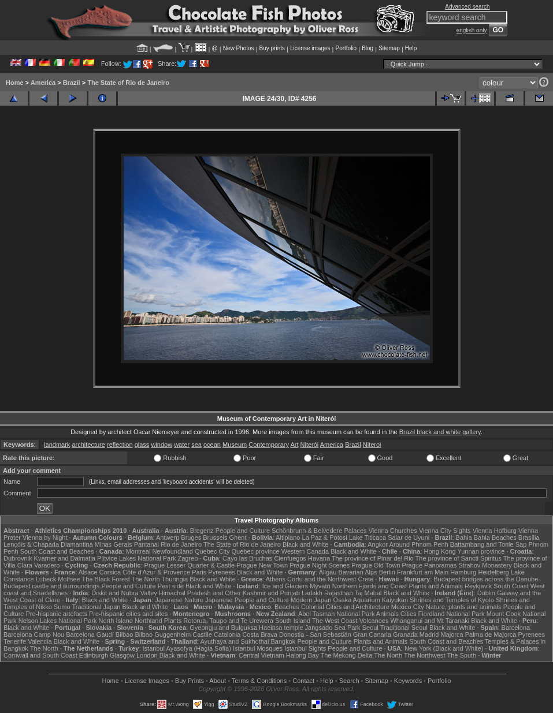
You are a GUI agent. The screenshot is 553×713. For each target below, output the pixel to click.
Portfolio (346, 48)
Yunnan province (480, 551)
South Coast (511, 586)
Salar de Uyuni (408, 537)
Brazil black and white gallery (440, 431)
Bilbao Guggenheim (163, 634)
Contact (303, 680)
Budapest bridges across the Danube (485, 579)
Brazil (71, 82)
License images (310, 48)
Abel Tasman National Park (336, 613)
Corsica (110, 572)
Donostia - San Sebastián (315, 634)
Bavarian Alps (357, 572)
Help (411, 48)
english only (471, 30)
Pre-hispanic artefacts (56, 613)
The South (461, 655)
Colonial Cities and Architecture (345, 606)
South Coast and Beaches (57, 551)
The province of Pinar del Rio (373, 558)
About (217, 680)
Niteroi (372, 444)
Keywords (408, 680)
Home (15, 82)
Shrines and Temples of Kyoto (452, 599)
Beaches (286, 606)
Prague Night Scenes (320, 565)
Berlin (387, 572)
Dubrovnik (17, 558)
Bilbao (124, 634)
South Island (292, 620)
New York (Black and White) (443, 648)
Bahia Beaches (495, 537)
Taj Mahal (367, 592)
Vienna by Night (45, 537)
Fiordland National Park (451, 613)
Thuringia (174, 579)
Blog (367, 48)
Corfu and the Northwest (321, 579)
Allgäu (328, 572)
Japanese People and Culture (247, 599)
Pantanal (146, 544)
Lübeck (46, 579)
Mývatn (320, 586)
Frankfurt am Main (422, 572)
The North (146, 579)
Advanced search (467, 6)
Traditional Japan (96, 606)
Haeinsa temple (281, 627)
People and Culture (243, 530)
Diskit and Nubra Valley (124, 592)
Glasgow (122, 655)
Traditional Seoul (404, 627)
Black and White (305, 544)
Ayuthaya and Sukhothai (234, 641)
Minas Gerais (113, 544)
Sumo (62, 606)
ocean (212, 444)
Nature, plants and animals (464, 606)
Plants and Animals (436, 586)
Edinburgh (93, 655)
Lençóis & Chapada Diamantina (48, 544)
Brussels (215, 537)
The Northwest (425, 655)
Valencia (39, 641)
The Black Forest (106, 579)
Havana (319, 558)
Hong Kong (440, 551)
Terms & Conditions (259, 680)
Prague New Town (262, 565)
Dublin (486, 592)
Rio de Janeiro (181, 544)
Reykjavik (478, 586)
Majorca (452, 634)
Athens (275, 579)
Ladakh (312, 592)
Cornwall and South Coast (40, 655)
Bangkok (283, 641)
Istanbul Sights (305, 648)
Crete (365, 579)
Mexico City (407, 606)
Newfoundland (172, 551)
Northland (148, 620)
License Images (147, 680)
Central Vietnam (261, 655)
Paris (199, 572)
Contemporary (268, 444)
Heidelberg (493, 572)
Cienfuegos (290, 558)
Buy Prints (189, 680)
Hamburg (463, 572)
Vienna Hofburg (495, 530)
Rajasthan (338, 592)
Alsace (88, 572)
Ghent (238, 537)
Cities (408, 613)
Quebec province (255, 551)
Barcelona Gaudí (90, 634)
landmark (57, 444)
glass (142, 444)
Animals (387, 613)
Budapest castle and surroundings (51, 586)
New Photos (238, 48)
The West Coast (335, 620)
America (43, 82)
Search (349, 680)
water (182, 444)
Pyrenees (221, 572)
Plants (173, 620)
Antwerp (167, 537)
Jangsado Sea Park (333, 627)
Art (294, 444)
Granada (405, 634)
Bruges (191, 537)
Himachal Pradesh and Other (200, 592)
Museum (234, 444)
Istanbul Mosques (258, 648)
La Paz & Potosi (324, 537)
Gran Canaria (372, 634)
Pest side (171, 586)
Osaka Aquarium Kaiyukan (370, 599)
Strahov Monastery (484, 565)
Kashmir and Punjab (271, 592)
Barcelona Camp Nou (33, 634)
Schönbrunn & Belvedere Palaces (319, 530)
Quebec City (212, 551)
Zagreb (187, 558)
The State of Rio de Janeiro (128, 82)
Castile (202, 634)
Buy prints (272, 48)
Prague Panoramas (429, 565)
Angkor (378, 544)
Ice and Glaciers (285, 586)
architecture (88, 444)
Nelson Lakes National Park (57, 620)
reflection (120, 444)
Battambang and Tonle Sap (488, 544)
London (147, 655)
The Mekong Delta (347, 655)
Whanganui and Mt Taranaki (429, 620)
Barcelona (516, 627)
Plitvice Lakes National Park (136, 558)
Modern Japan (311, 599)
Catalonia (227, 634)
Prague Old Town (375, 565)
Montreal (138, 551)
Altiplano (288, 537)
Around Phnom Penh (418, 544)
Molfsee (69, 579)
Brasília (529, 537)
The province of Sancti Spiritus (458, 558)
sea (196, 444)
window (161, 444)
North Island (116, 620)
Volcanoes (374, 620)
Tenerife (14, 641)
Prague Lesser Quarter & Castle (189, 565)
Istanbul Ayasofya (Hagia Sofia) (187, 648)
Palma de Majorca (491, 634)
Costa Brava (259, 634)
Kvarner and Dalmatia (64, 558)
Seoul (370, 627)
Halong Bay (302, 655)
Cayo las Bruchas (247, 558)
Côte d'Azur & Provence (156, 572)
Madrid (429, 634)
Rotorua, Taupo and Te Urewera (228, 620)
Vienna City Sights (445, 530)
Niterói (309, 444)
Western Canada (305, 551)
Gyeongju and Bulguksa (223, 627)
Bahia (464, 537)
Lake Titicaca (367, 537)
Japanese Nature (179, 599)
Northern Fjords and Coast (369, 586)
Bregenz (202, 530)
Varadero (47, 565)
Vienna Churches (393, 530)
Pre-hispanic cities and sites (128, 613)
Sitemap (389, 48)
